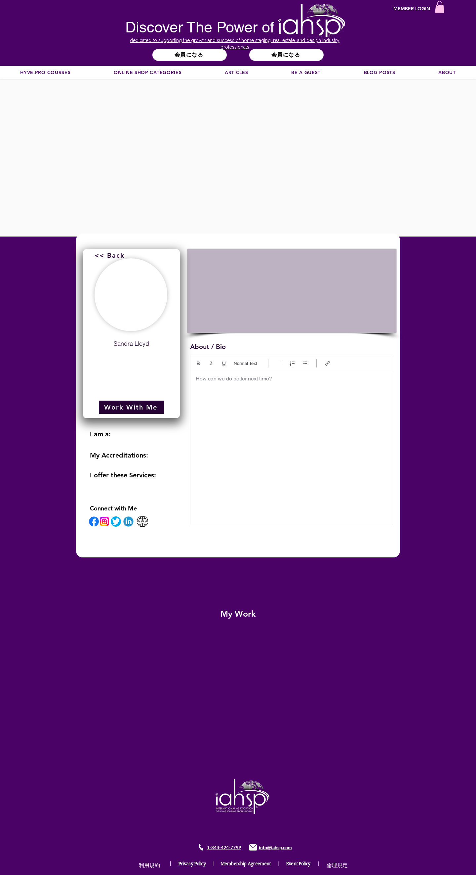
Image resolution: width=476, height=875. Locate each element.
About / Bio (208, 346)
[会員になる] (189, 55)
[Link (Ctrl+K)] (328, 363)
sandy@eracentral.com (131, 359)
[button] (440, 7)
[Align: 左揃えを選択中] (279, 363)
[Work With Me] (131, 407)
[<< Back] (110, 255)
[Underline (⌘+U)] (224, 363)
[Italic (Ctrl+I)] (211, 363)
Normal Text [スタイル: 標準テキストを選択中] (245, 363)
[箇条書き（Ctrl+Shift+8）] (305, 363)
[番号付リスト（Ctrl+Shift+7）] (292, 363)
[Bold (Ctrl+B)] (198, 363)
